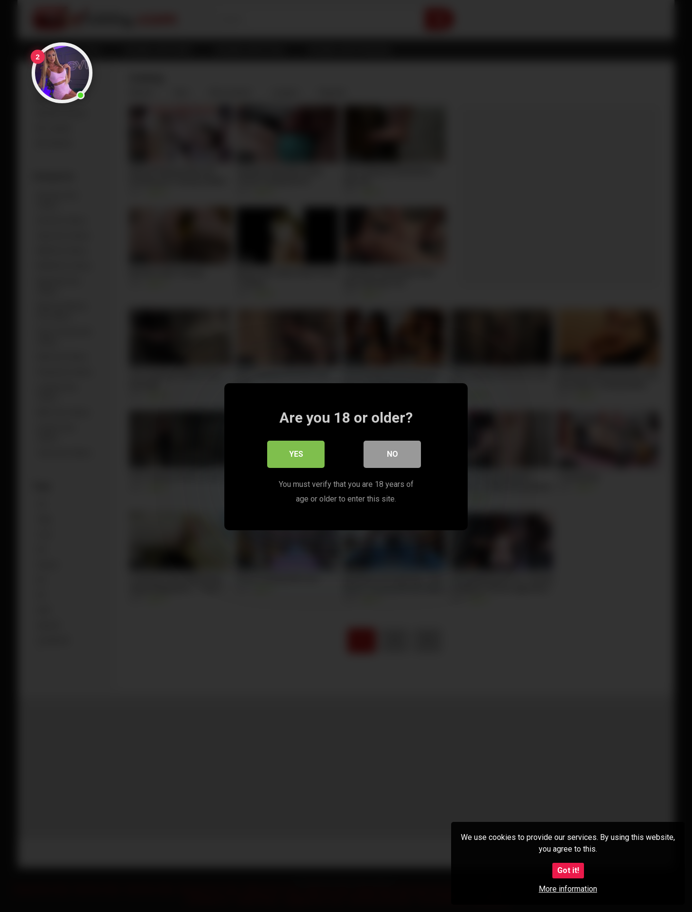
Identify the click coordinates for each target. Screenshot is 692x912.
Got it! (568, 870)
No (392, 453)
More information (568, 888)
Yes (296, 453)
